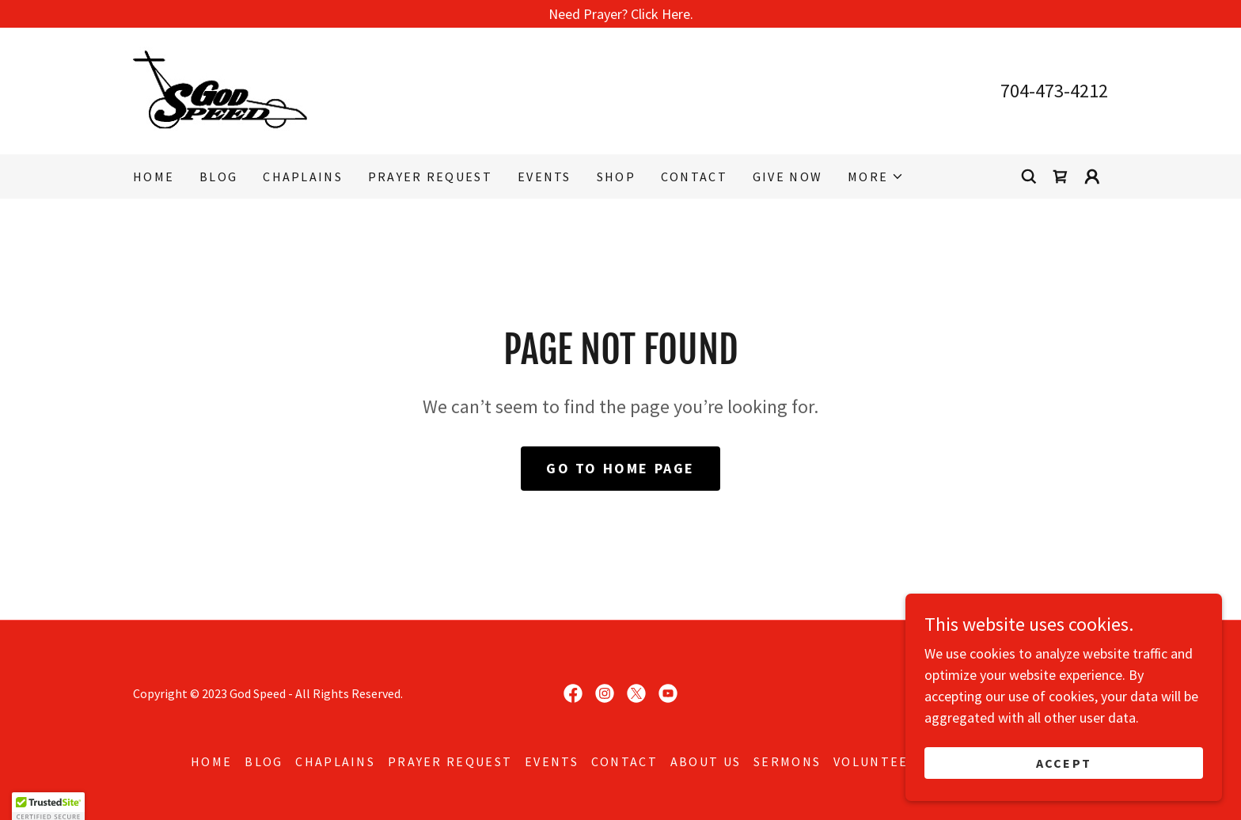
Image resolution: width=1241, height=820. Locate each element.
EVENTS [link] (544, 176)
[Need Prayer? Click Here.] (620, 14)
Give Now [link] (787, 176)
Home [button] (211, 761)
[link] (220, 89)
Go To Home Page (620, 468)
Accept (1064, 763)
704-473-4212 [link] (1054, 90)
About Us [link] (705, 761)
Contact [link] (694, 176)
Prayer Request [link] (430, 176)
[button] (876, 176)
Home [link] (153, 176)
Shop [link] (616, 176)
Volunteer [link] (875, 761)
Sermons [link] (787, 761)
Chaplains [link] (303, 176)
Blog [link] (218, 176)
